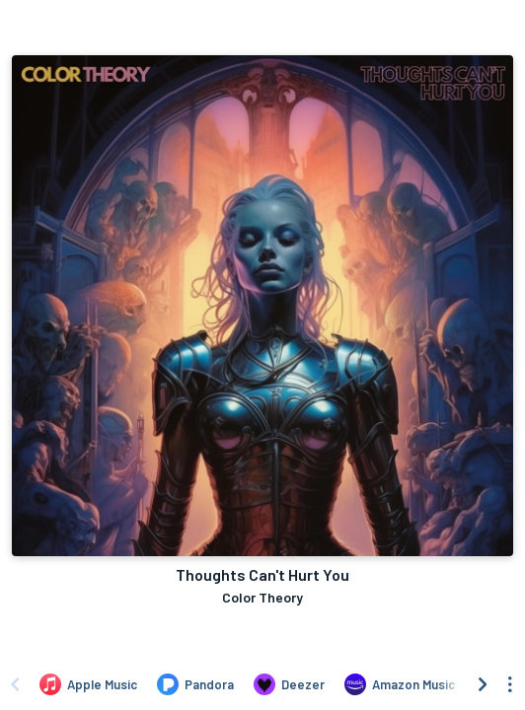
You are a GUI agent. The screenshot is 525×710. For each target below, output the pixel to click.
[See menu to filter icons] (510, 684)
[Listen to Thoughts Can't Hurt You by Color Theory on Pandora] (195, 684)
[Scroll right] (482, 684)
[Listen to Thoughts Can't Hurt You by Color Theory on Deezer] (289, 684)
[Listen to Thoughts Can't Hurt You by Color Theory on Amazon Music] (400, 684)
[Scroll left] (15, 684)
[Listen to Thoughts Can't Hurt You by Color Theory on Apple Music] (88, 684)
